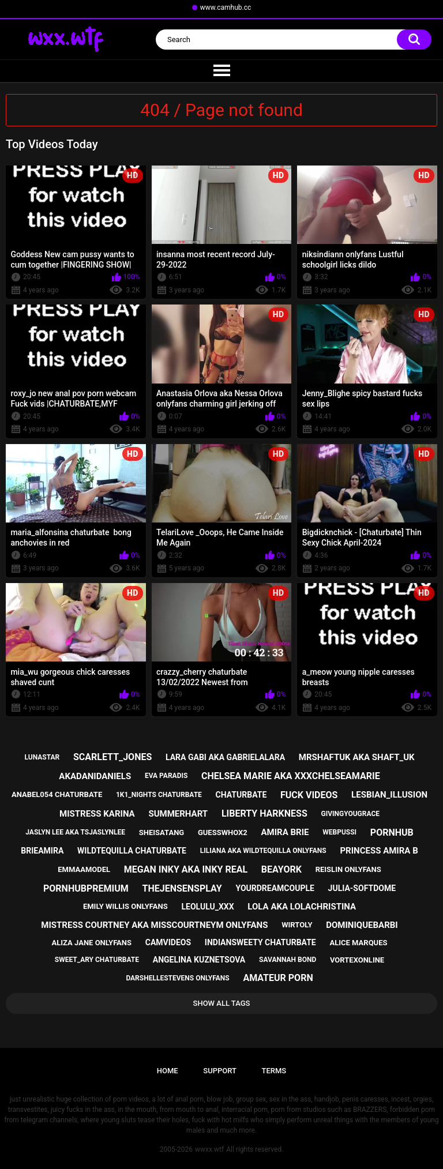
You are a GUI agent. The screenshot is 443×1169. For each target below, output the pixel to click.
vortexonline (357, 960)
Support (219, 1070)
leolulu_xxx (207, 906)
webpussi (339, 832)
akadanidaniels (95, 776)
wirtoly (296, 924)
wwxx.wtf (209, 1149)
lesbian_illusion (389, 795)
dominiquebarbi (361, 925)
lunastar (41, 757)
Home (167, 1070)
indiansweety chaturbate (260, 942)
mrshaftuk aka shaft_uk (357, 757)
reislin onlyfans (348, 869)
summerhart (178, 814)
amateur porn (278, 977)
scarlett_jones (112, 756)
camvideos (168, 942)
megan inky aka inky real (185, 869)
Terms (273, 1070)
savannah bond (287, 960)
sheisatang (161, 832)
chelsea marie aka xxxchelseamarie (290, 775)
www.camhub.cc (225, 7)
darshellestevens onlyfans (177, 978)
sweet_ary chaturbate (97, 960)
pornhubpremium (86, 888)
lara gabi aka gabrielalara (225, 757)
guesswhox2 (222, 832)
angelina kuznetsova (199, 959)
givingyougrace (350, 814)
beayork (281, 869)
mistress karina (97, 814)
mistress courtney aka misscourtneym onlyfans (154, 925)
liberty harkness (264, 813)
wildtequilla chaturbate (131, 850)
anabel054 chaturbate (57, 794)
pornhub (392, 832)
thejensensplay (182, 888)
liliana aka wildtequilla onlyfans (263, 851)
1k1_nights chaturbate (159, 795)
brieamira (42, 850)
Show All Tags (221, 1003)
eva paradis (166, 776)
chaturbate (241, 794)
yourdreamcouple (274, 888)
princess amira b (379, 850)
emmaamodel (84, 869)
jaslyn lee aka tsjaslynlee (75, 832)
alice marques (358, 942)
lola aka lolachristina (301, 906)
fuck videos (308, 795)
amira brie (285, 832)
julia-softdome (362, 888)
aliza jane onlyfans (92, 942)
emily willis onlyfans (125, 906)
